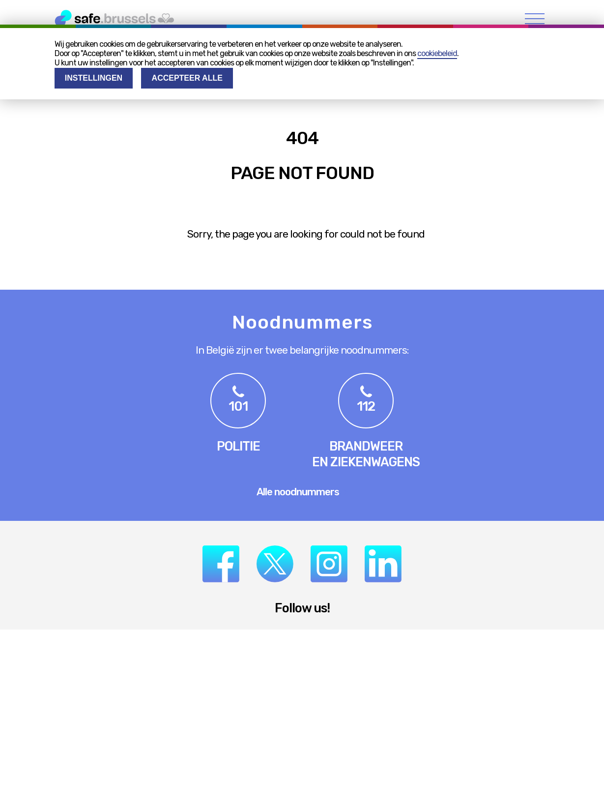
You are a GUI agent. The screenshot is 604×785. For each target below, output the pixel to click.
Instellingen (93, 78)
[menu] (534, 18)
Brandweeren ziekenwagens (366, 454)
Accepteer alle (187, 78)
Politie (238, 446)
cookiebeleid (437, 53)
